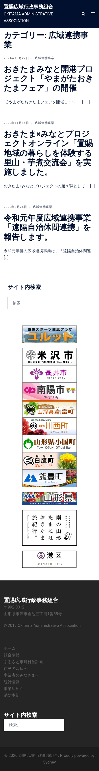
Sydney (49, 762)
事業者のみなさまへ (21, 675)
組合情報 (12, 655)
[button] (83, 14)
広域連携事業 (44, 58)
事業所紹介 (14, 688)
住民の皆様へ (15, 668)
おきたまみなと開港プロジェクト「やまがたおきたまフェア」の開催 (48, 78)
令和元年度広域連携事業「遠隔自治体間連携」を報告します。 (47, 227)
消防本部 (12, 695)
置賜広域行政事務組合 (28, 7)
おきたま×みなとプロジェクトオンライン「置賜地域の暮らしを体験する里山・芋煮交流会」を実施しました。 (48, 153)
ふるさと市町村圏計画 (23, 661)
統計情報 (12, 682)
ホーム (10, 648)
